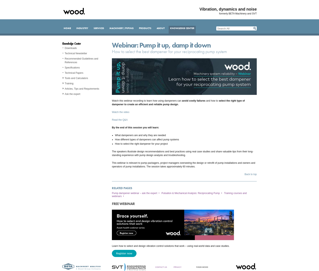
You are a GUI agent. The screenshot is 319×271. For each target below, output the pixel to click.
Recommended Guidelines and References (81, 60)
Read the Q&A (120, 119)
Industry (82, 28)
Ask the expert (72, 94)
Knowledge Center (182, 28)
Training (69, 83)
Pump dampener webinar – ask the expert (134, 193)
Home (67, 28)
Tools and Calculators (76, 78)
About (161, 28)
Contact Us (161, 267)
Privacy (177, 267)
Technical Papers (74, 73)
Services (99, 28)
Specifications (72, 67)
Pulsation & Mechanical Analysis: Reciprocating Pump (191, 193)
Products (145, 28)
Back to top (251, 174)
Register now (124, 253)
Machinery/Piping (121, 28)
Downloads (71, 48)
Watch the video (120, 112)
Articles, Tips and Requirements (82, 88)
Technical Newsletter (76, 53)
